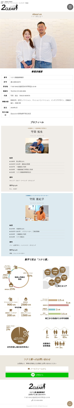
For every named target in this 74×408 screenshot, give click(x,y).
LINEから (37, 375)
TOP (69, 404)
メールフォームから (38, 369)
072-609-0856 (38, 400)
